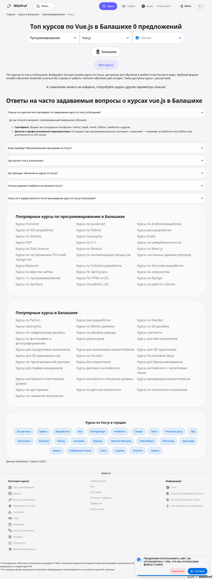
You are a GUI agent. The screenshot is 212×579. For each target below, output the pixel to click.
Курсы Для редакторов (93, 362)
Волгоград (168, 441)
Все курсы (106, 65)
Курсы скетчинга (149, 332)
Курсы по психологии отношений (162, 390)
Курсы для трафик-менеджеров (39, 368)
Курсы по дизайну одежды (96, 332)
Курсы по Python (88, 230)
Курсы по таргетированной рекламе (43, 362)
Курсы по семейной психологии (39, 396)
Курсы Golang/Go (89, 236)
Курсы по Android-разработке (159, 224)
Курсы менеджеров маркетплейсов (163, 379)
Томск (103, 450)
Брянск (43, 431)
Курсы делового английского (98, 368)
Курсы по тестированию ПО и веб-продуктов (41, 257)
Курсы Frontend (27, 224)
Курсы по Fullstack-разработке (99, 266)
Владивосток (63, 431)
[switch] (201, 6)
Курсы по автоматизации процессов (103, 255)
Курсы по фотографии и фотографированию (33, 341)
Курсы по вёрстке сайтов (34, 272)
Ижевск (57, 450)
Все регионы (24, 431)
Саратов (119, 450)
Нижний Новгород (121, 441)
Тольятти (137, 450)
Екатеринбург (97, 431)
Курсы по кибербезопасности (159, 242)
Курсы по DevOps (29, 236)
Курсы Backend (27, 266)
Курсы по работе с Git (92, 284)
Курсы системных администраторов (164, 255)
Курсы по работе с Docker (156, 284)
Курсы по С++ (86, 242)
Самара (138, 431)
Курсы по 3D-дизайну (153, 326)
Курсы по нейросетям (153, 272)
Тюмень (155, 450)
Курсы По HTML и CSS (92, 278)
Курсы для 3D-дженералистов (38, 356)
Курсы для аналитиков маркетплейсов (105, 349)
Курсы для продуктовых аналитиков (43, 349)
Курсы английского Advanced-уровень (104, 379)
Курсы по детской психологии (98, 390)
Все (80, 431)
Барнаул (97, 441)
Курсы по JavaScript (90, 224)
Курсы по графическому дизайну (40, 332)
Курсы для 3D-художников (156, 349)
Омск (154, 431)
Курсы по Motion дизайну (95, 326)
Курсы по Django (149, 278)
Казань (61, 441)
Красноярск (24, 441)
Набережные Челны (80, 450)
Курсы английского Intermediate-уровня (40, 381)
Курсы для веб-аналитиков (157, 339)
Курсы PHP (24, 242)
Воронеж (44, 441)
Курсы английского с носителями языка (162, 370)
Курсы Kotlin (146, 236)
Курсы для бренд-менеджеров (160, 362)
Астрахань (79, 441)
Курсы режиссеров (90, 339)
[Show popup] (158, 38)
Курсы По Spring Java (92, 272)
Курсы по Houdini (89, 356)
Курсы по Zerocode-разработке (160, 266)
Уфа (193, 431)
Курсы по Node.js (89, 249)
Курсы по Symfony (29, 284)
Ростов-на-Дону (173, 431)
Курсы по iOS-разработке (34, 230)
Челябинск (120, 431)
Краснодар (188, 441)
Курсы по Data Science (32, 249)
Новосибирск (146, 441)
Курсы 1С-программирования (38, 278)
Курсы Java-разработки (154, 230)
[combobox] (53, 38)
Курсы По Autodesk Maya (155, 356)
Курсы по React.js (150, 249)
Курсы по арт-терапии (32, 390)
